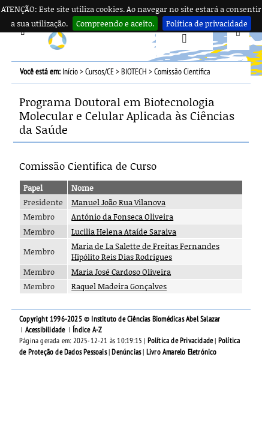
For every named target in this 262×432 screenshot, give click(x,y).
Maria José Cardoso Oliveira (121, 271)
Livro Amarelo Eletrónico (181, 352)
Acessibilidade (45, 330)
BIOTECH (134, 72)
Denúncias (126, 352)
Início (70, 72)
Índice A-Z (87, 330)
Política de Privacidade (180, 341)
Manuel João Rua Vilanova (118, 202)
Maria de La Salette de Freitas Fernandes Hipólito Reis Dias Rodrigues (145, 251)
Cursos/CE (99, 72)
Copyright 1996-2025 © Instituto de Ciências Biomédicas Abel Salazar (119, 319)
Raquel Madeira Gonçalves (119, 286)
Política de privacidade (207, 23)
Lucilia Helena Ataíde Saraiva (123, 231)
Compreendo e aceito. (115, 23)
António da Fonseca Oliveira (122, 216)
